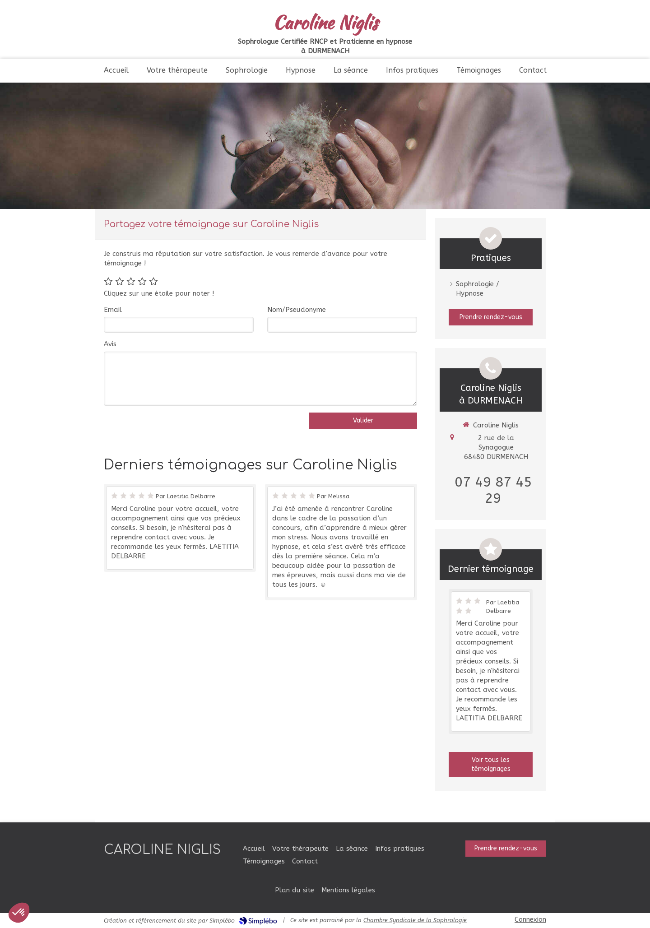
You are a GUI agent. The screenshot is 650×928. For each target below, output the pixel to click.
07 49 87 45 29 (493, 490)
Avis (110, 344)
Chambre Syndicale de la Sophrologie (415, 920)
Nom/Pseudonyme (296, 310)
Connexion (530, 919)
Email (113, 310)
